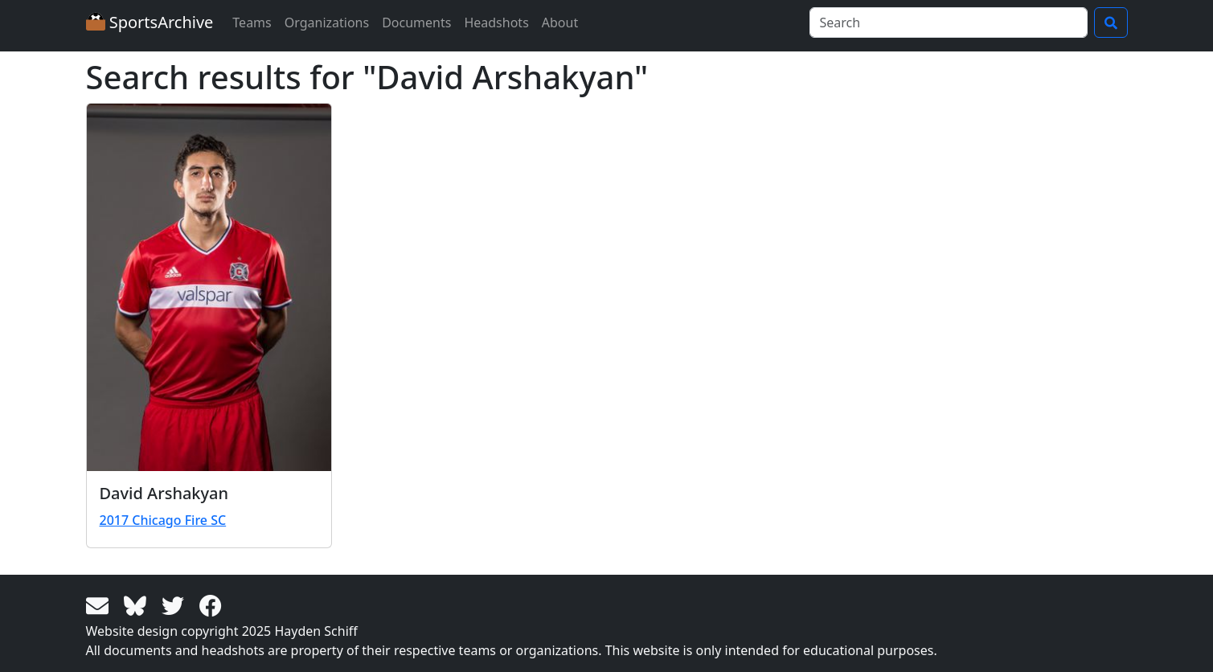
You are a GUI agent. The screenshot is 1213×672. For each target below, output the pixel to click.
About (560, 22)
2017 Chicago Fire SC (163, 520)
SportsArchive (150, 22)
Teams (251, 22)
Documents (416, 22)
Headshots (496, 22)
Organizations (327, 22)
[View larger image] (209, 287)
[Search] (948, 22)
